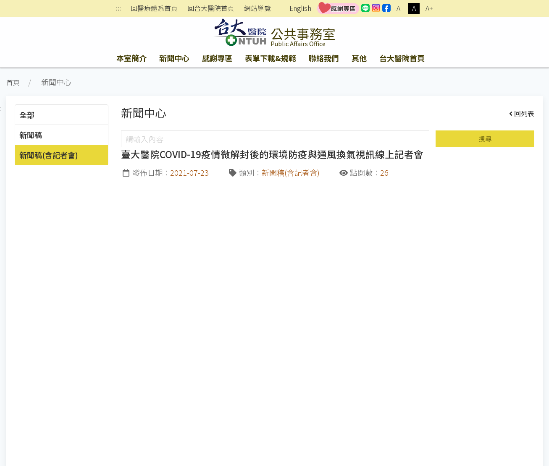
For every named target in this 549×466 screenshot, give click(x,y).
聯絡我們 (324, 57)
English (300, 8)
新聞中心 (174, 57)
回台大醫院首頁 (210, 8)
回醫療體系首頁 (154, 8)
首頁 (13, 82)
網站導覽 (257, 8)
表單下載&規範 (270, 57)
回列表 (522, 113)
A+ (429, 8)
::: (118, 9)
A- (399, 8)
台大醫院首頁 (402, 57)
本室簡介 (131, 57)
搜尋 (485, 138)
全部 (26, 114)
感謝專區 (217, 57)
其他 (359, 57)
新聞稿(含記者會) (48, 154)
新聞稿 (30, 134)
